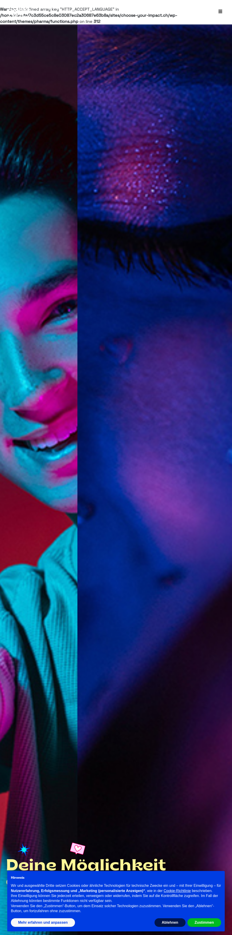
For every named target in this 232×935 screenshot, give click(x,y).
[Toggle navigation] (220, 11)
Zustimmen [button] (204, 922)
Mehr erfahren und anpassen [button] (43, 922)
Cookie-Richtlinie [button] (177, 891)
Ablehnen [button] (170, 922)
